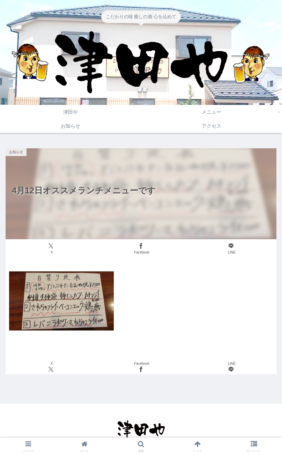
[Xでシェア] (51, 249)
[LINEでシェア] (231, 249)
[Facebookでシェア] (141, 249)
